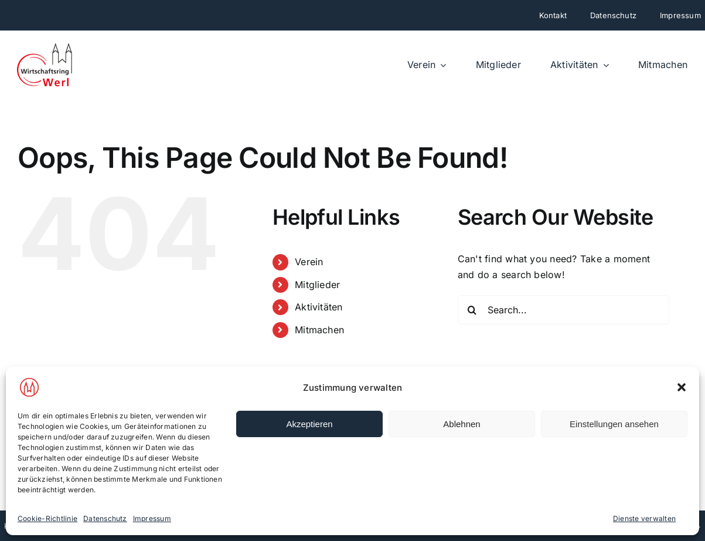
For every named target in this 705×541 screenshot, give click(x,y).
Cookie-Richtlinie (47, 518)
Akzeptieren (309, 424)
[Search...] (563, 309)
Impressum (152, 518)
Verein (309, 262)
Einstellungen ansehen (614, 424)
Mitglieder (317, 284)
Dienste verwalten (644, 518)
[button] (681, 387)
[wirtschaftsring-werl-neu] (45, 47)
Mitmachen (319, 330)
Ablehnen (461, 424)
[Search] (472, 309)
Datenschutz (105, 518)
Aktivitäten (319, 307)
